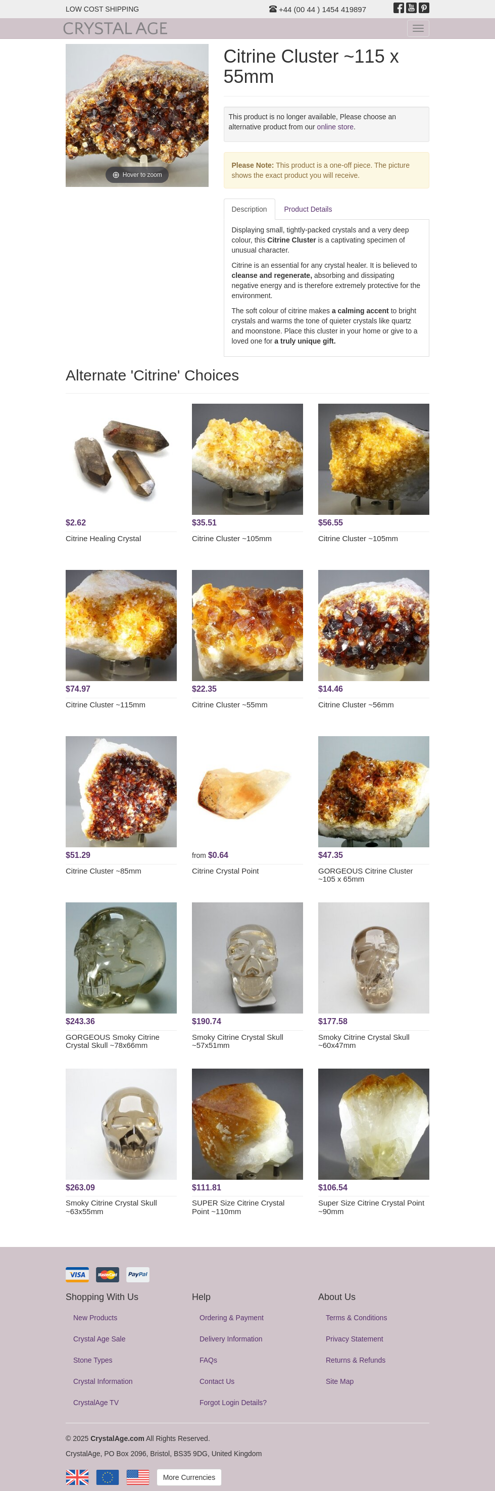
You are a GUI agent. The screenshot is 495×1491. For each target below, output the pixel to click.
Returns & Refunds (355, 1360)
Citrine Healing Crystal (103, 538)
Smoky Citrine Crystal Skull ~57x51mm (237, 1041)
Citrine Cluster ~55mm (230, 704)
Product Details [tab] (308, 209)
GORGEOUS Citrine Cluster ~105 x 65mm (365, 875)
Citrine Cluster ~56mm (356, 704)
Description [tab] (249, 209)
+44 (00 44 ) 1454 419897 (317, 9)
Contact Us (217, 1381)
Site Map (340, 1381)
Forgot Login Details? (233, 1403)
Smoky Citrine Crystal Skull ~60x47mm (364, 1041)
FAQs (208, 1360)
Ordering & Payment (232, 1318)
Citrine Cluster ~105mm (232, 538)
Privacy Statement (354, 1339)
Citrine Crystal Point (225, 871)
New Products (95, 1318)
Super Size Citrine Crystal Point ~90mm (371, 1207)
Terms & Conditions (356, 1318)
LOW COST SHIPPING (102, 9)
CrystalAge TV (96, 1403)
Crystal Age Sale (99, 1339)
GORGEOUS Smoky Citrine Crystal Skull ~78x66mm (113, 1041)
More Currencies (189, 1477)
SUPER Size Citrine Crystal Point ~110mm (238, 1207)
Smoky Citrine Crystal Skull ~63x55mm (111, 1207)
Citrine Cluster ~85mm (103, 871)
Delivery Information (231, 1339)
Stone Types (93, 1360)
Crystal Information (102, 1381)
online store (335, 127)
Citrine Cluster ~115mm (105, 704)
